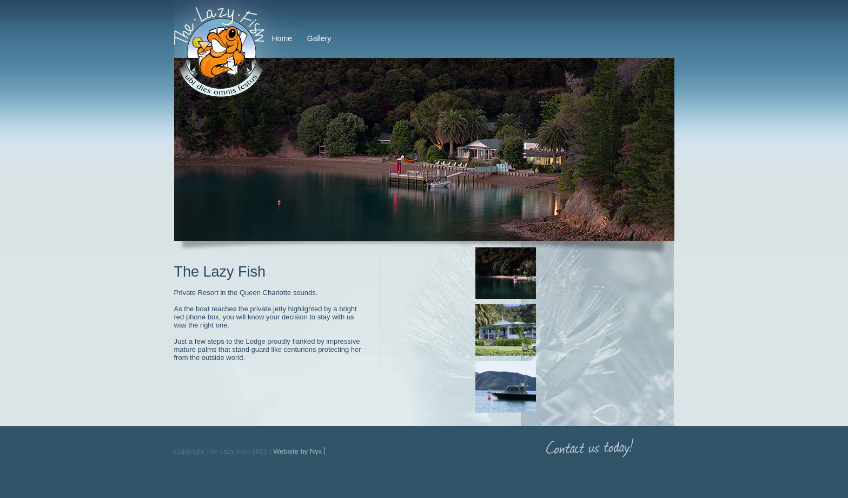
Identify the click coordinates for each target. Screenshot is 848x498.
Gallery (319, 38)
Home (282, 38)
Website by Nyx (297, 451)
